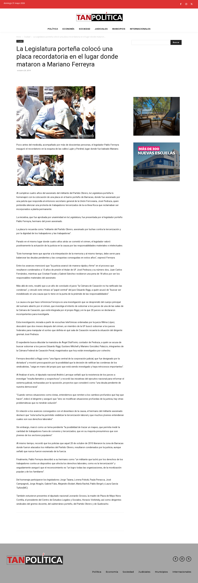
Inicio (18, 36)
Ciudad (27, 36)
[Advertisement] (156, 71)
